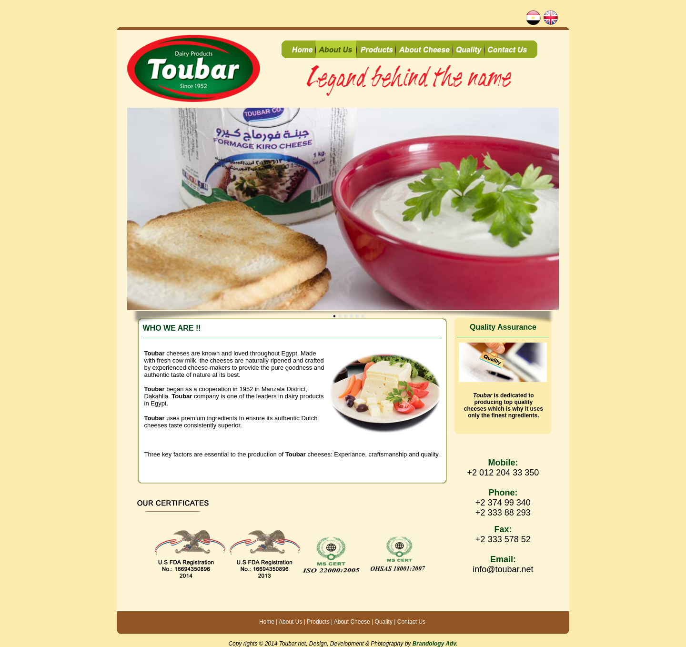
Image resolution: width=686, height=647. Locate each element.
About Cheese (351, 621)
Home (266, 621)
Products (317, 621)
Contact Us (411, 621)
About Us (290, 621)
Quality (384, 621)
